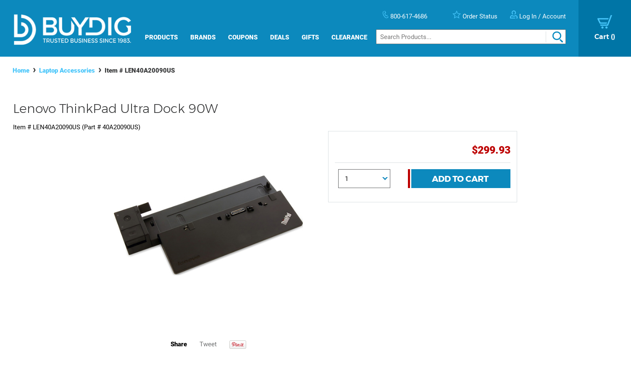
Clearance (349, 37)
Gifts (310, 37)
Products (161, 37)
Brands (203, 37)
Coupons (243, 37)
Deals (279, 37)
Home (21, 70)
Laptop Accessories (67, 70)
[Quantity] (364, 178)
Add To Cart (460, 179)
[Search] (471, 36)
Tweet (208, 344)
